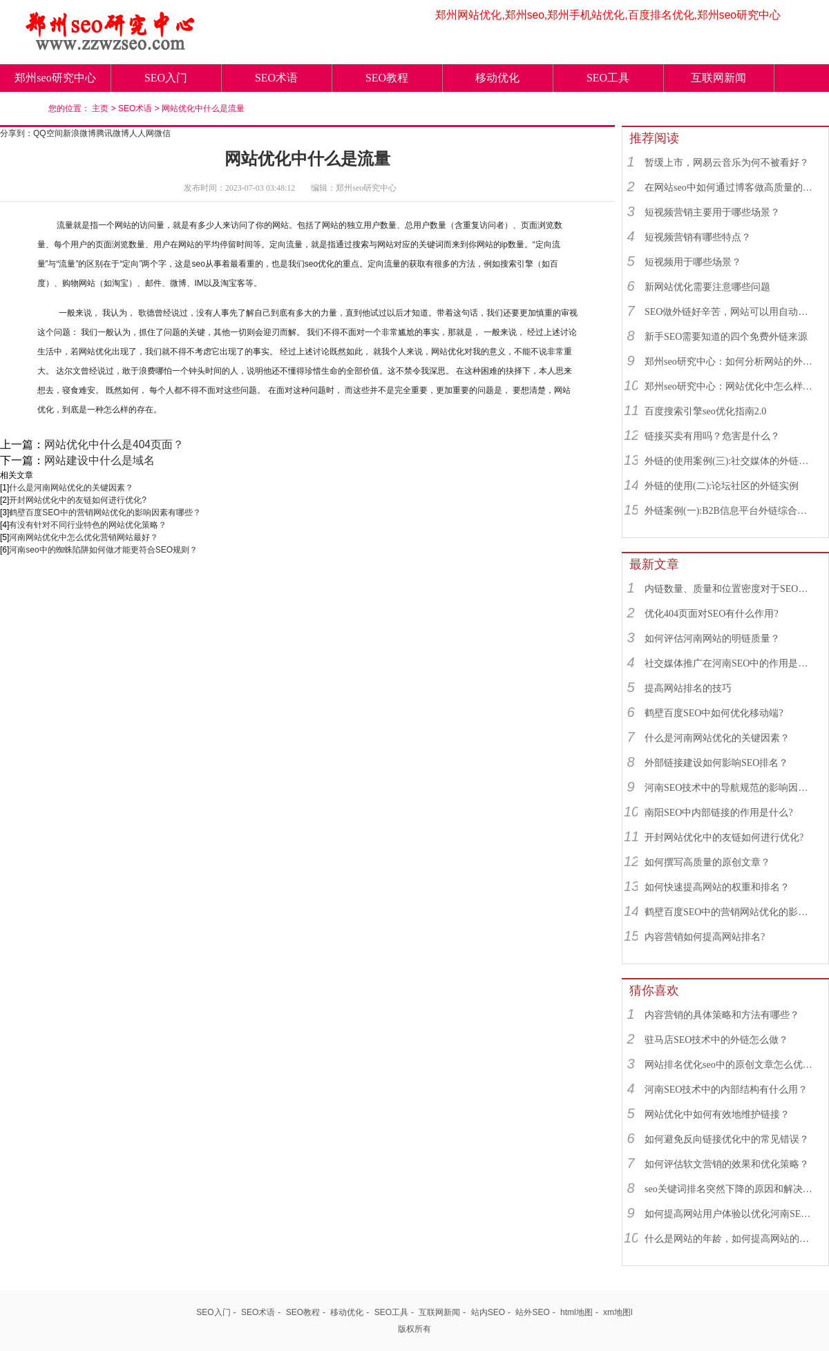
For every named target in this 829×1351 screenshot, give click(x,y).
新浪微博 (79, 133)
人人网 (141, 133)
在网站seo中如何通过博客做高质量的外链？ (730, 187)
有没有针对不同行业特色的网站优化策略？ (87, 525)
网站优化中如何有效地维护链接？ (717, 1114)
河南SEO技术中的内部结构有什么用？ (726, 1089)
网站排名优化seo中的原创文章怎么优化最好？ (730, 1065)
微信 (162, 133)
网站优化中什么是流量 (203, 108)
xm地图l (618, 1312)
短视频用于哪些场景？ (693, 262)
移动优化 (497, 78)
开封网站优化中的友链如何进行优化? (77, 500)
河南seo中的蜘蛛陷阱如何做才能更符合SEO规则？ (103, 550)
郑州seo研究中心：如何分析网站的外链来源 (730, 361)
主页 (100, 108)
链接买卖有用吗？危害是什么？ (712, 436)
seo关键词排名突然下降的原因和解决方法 (730, 1189)
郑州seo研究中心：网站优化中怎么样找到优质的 (730, 386)
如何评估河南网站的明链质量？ (712, 638)
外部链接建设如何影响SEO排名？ (716, 763)
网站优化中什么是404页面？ (114, 444)
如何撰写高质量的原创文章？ (707, 862)
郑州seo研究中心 (55, 78)
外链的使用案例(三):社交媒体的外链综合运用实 (730, 461)
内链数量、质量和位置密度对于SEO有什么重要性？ (730, 589)
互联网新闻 (718, 78)
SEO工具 (608, 78)
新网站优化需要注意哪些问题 (707, 287)
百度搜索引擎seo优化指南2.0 (705, 411)
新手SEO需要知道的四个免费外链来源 (726, 337)
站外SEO (532, 1312)
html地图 (576, 1312)
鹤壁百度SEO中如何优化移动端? (714, 713)
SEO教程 (386, 78)
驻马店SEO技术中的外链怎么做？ (716, 1040)
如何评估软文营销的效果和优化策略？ (727, 1164)
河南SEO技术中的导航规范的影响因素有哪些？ (730, 788)
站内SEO (488, 1312)
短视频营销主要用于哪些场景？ (712, 212)
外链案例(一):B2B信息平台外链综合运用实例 (730, 511)
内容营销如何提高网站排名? (705, 937)
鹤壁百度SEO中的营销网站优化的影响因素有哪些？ (104, 512)
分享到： (16, 133)
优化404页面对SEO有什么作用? (712, 614)
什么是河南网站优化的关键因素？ (71, 487)
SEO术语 (276, 78)
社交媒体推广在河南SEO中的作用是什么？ (730, 663)
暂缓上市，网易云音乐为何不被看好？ (727, 162)
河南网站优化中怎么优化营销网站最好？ (83, 537)
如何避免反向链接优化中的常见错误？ (727, 1139)
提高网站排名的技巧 (688, 688)
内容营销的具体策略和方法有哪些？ (722, 1015)
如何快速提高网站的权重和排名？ (717, 887)
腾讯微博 (112, 133)
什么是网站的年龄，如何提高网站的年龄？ (730, 1239)
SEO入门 (165, 78)
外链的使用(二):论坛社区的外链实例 (722, 486)
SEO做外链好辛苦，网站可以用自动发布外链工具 (730, 312)
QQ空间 (48, 133)
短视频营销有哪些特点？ (698, 237)
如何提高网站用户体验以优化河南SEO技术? (730, 1214)
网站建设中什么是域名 (99, 460)
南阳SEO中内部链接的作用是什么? (719, 812)
